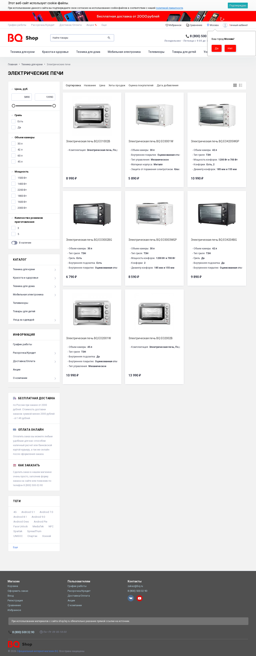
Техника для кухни (22, 51)
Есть (20, 120)
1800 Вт (22, 195)
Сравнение (194, 25)
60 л (20, 155)
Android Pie (40, 521)
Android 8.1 (20, 516)
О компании (20, 377)
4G (15, 512)
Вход (11, 595)
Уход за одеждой (23, 319)
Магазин (14, 581)
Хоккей (46, 536)
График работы (17, 25)
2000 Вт (22, 207)
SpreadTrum (34, 531)
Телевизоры (156, 51)
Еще (15, 547)
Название (90, 85)
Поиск (109, 38)
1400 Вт (22, 183)
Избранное (173, 25)
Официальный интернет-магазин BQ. (38, 651)
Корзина (13, 586)
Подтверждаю (237, 5)
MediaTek (38, 526)
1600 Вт (22, 201)
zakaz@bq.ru (135, 586)
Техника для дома (88, 51)
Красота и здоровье (55, 51)
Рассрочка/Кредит (43, 25)
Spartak (17, 531)
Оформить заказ (18, 590)
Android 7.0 (46, 512)
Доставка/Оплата (70, 25)
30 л (20, 143)
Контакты (135, 581)
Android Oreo (21, 521)
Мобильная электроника (124, 51)
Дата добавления (167, 85)
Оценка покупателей (141, 85)
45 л (20, 161)
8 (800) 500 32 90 (202, 36)
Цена (102, 85)
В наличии (25, 242)
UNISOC (18, 536)
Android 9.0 (38, 516)
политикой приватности (169, 8)
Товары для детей (184, 51)
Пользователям (79, 581)
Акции (91, 25)
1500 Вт (22, 177)
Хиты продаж (117, 85)
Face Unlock (20, 526)
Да (19, 126)
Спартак (32, 536)
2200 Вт (22, 189)
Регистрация (15, 600)
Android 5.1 (28, 512)
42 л (20, 149)
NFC (51, 526)
